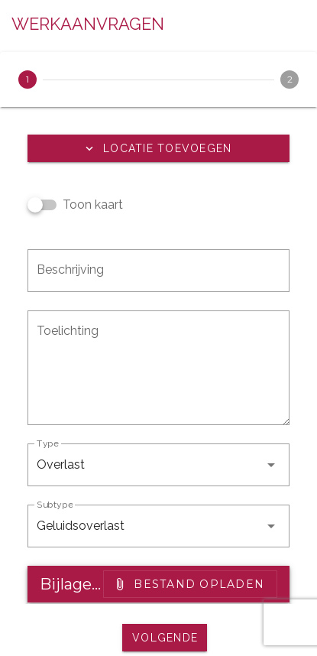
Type (48, 443)
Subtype (55, 504)
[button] (158, 148)
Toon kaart (93, 204)
